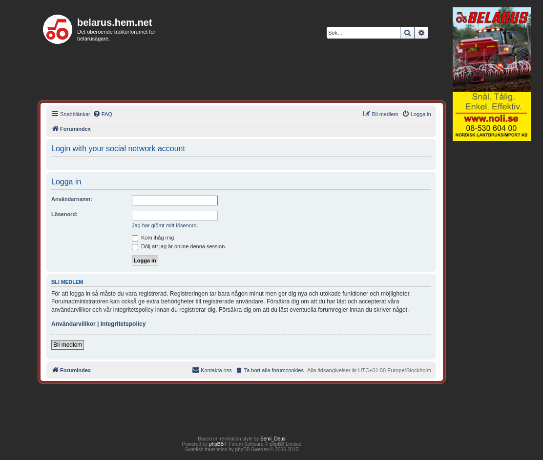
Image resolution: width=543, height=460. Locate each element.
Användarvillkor (73, 323)
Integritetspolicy (123, 323)
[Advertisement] (492, 294)
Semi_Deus (273, 438)
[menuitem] (102, 114)
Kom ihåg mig (153, 237)
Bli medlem (67, 344)
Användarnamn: (71, 199)
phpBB (216, 444)
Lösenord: (64, 214)
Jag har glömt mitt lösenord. (165, 225)
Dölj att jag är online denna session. (179, 246)
